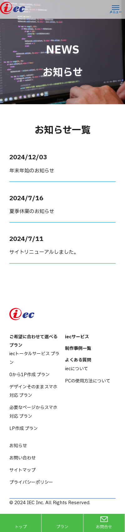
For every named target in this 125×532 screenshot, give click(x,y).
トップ (21, 527)
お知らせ (18, 445)
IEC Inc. (35, 502)
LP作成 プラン (23, 428)
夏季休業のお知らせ (31, 211)
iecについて (76, 369)
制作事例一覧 (78, 348)
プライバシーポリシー (31, 482)
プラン (62, 527)
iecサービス (77, 337)
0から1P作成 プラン (29, 374)
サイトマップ (22, 470)
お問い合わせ (22, 458)
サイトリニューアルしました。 (44, 252)
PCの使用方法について (87, 381)
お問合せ (104, 527)
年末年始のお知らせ (31, 171)
